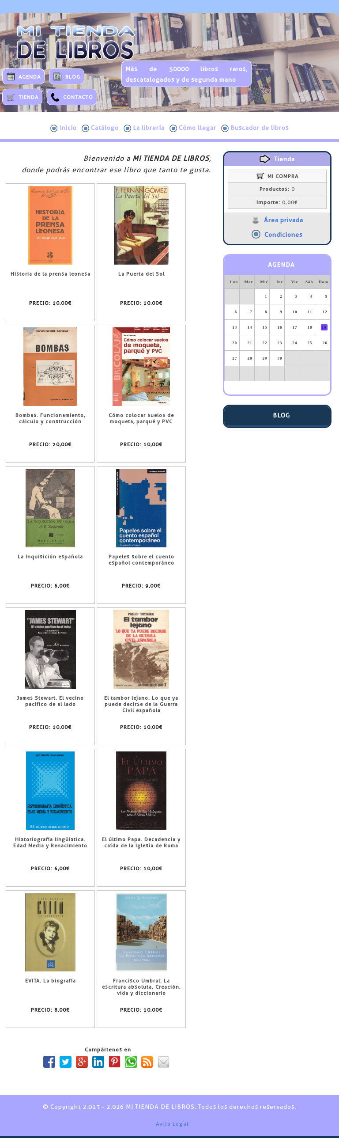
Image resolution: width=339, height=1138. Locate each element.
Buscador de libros (255, 128)
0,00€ (277, 202)
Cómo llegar (193, 128)
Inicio (63, 128)
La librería (144, 128)
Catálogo (100, 128)
